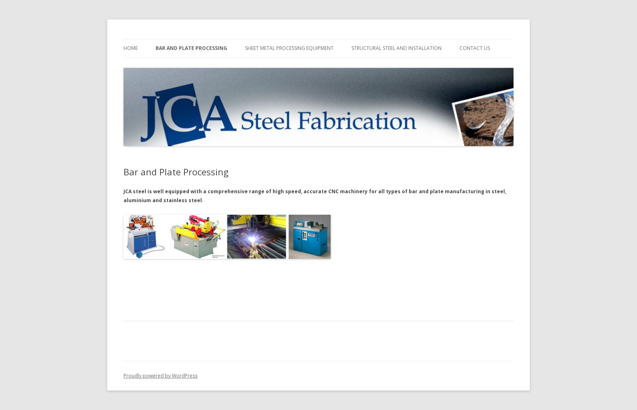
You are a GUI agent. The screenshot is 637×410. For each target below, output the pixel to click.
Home (131, 48)
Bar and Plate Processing (191, 48)
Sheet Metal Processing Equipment (289, 48)
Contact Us (474, 48)
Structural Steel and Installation (396, 48)
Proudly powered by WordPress (160, 375)
